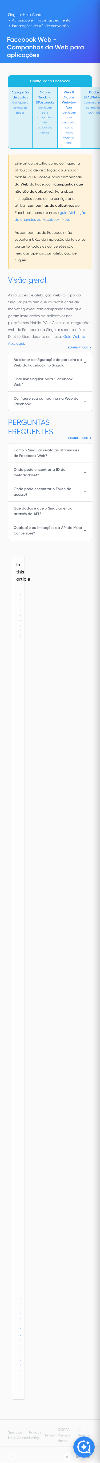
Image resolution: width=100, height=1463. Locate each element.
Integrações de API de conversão (40, 26)
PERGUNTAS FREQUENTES (21, 1344)
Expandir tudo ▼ (80, 347)
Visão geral (21, 612)
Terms (50, 1435)
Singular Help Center (25, 14)
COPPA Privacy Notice (64, 1435)
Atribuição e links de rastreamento (41, 20)
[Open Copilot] (84, 1447)
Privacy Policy (35, 1435)
